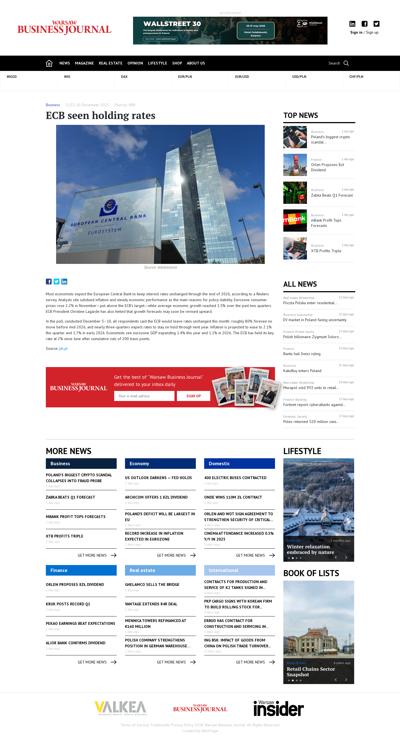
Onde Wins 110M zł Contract (233, 497)
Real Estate (110, 63)
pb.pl (63, 348)
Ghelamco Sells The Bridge (152, 584)
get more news (97, 555)
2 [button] (293, 558)
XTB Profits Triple (64, 536)
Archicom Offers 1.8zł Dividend (156, 497)
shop (177, 63)
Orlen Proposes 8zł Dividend (75, 584)
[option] (230, 30)
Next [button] (346, 557)
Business (53, 104)
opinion (135, 63)
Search (334, 63)
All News (300, 284)
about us (196, 63)
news (64, 63)
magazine (84, 63)
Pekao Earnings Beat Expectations (80, 623)
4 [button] (300, 558)
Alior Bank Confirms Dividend (75, 642)
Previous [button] (335, 557)
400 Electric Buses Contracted (235, 477)
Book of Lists (311, 573)
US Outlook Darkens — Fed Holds (158, 477)
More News (68, 451)
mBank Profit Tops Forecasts (76, 516)
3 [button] (297, 558)
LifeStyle (293, 540)
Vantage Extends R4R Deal (151, 603)
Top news (300, 115)
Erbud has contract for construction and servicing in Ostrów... (235, 626)
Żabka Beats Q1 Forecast (70, 497)
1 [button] (289, 558)
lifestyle (157, 63)
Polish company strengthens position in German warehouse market (156, 646)
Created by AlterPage (200, 730)
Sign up (372, 32)
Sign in (357, 32)
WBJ (132, 104)
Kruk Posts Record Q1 (68, 603)
